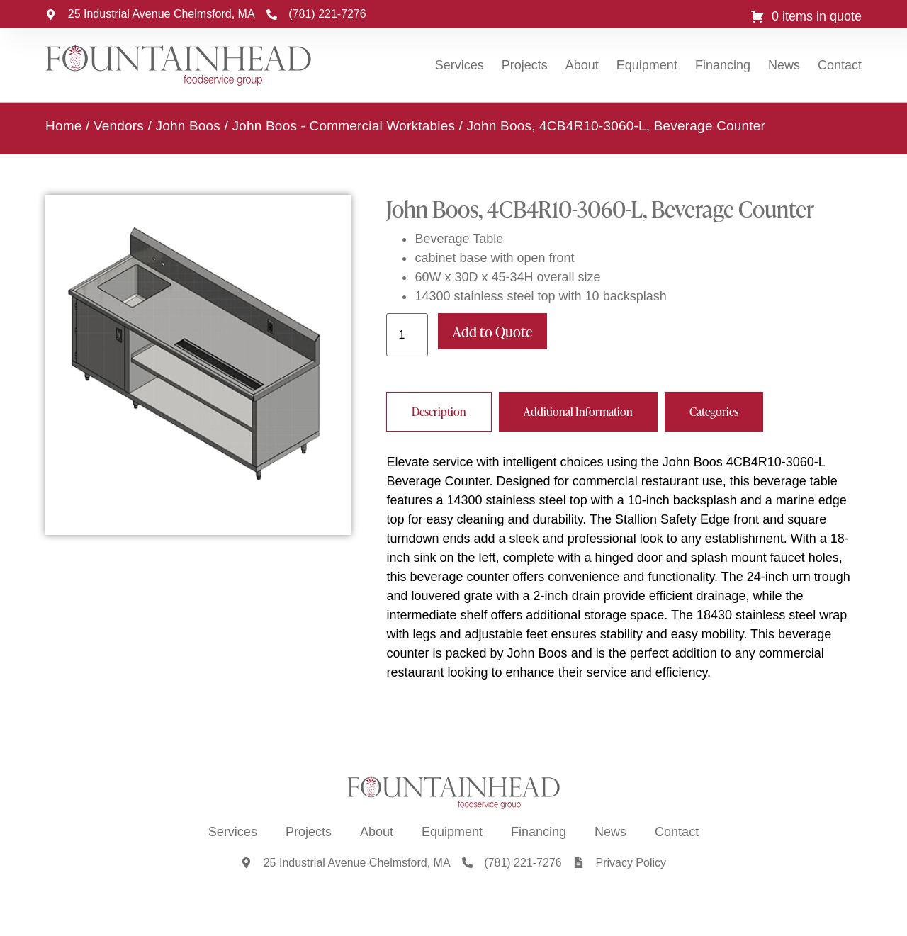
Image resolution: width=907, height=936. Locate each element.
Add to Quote (492, 331)
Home (63, 125)
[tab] (439, 411)
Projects (525, 65)
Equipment (646, 65)
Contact (840, 65)
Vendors (119, 125)
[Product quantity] (406, 334)
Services (459, 65)
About (582, 65)
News (784, 65)
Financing (722, 65)
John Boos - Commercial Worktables (344, 125)
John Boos (187, 125)
